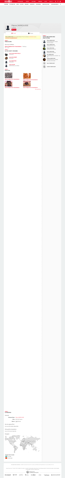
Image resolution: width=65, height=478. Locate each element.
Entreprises (38, 4)
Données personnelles (42, 468)
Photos (31, 33)
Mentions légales (56, 468)
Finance (40, 1)
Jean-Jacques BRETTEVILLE (14, 53)
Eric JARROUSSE (50, 54)
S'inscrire (6, 4)
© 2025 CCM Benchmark (35, 469)
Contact (14, 468)
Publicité (19, 468)
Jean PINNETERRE (12, 60)
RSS (16, 468)
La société (26, 468)
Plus (51, 1)
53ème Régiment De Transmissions (13, 46)
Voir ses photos (38, 89)
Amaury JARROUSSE (51, 58)
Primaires (26, 4)
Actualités (20, 1)
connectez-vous (32, 36)
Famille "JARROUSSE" (51, 66)
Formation (23, 468)
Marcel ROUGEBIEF (13, 57)
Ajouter (14, 29)
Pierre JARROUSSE (51, 40)
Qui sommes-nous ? (9, 468)
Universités (32, 4)
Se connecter (12, 4)
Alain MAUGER (12, 64)
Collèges (22, 4)
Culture (33, 1)
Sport (27, 1)
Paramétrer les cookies (49, 468)
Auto (45, 1)
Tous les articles (31, 468)
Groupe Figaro (28, 469)
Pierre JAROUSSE (50, 48)
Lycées (17, 4)
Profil (14, 33)
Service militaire (45, 4)
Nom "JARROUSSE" (51, 63)
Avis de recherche (54, 4)
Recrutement (36, 468)
